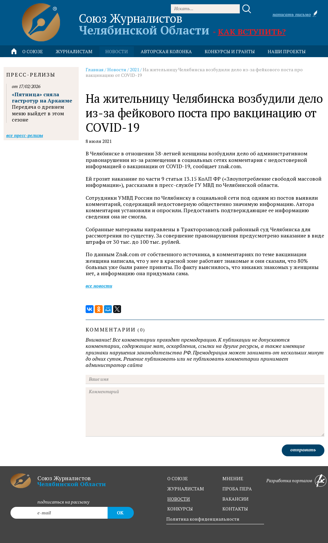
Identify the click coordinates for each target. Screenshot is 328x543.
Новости (116, 69)
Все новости (99, 286)
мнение (232, 478)
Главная (95, 69)
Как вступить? (252, 31)
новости (116, 51)
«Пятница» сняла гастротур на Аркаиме (42, 97)
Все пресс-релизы (24, 135)
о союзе (177, 478)
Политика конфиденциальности (202, 519)
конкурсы (180, 509)
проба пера (237, 489)
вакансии (235, 499)
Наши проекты (287, 51)
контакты (235, 509)
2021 (134, 69)
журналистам (185, 489)
